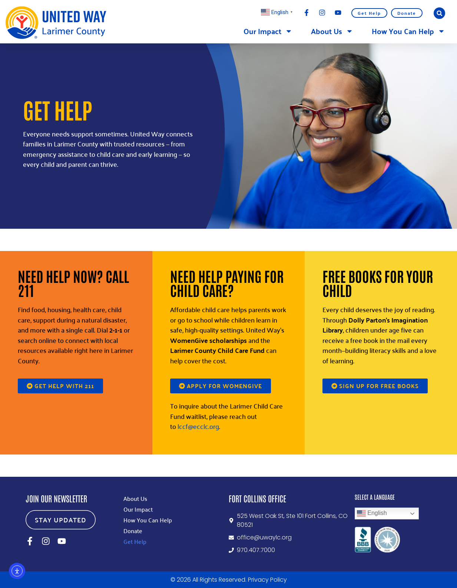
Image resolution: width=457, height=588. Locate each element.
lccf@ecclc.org (198, 426)
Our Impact (268, 31)
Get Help (369, 13)
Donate (406, 13)
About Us (332, 31)
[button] (439, 13)
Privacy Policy (267, 579)
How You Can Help (408, 31)
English (372, 513)
